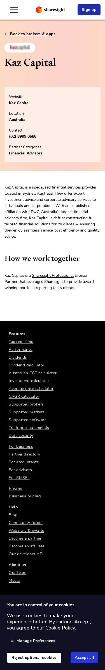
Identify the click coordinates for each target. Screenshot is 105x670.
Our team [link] (17, 572)
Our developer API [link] (26, 554)
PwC (35, 211)
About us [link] (17, 565)
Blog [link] (13, 515)
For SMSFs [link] (19, 477)
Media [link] (14, 580)
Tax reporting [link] (21, 341)
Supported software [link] (27, 420)
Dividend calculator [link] (27, 365)
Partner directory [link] (24, 454)
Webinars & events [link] (26, 530)
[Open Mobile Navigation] (14, 9)
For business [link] (21, 446)
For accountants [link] (24, 462)
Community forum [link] (26, 522)
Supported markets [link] (27, 412)
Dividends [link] (18, 357)
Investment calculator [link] (29, 380)
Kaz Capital (19, 103)
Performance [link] (20, 349)
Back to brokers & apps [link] (29, 34)
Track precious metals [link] (29, 427)
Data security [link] (21, 435)
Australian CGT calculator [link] (33, 373)
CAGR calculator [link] (24, 396)
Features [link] (17, 334)
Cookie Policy (60, 627)
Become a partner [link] (25, 538)
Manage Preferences (33, 640)
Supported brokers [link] (26, 404)
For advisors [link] (20, 470)
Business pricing (25, 496)
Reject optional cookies (34, 657)
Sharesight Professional (53, 275)
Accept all (84, 657)
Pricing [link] (15, 488)
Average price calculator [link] (31, 388)
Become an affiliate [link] (27, 546)
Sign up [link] (89, 9)
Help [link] (13, 507)
